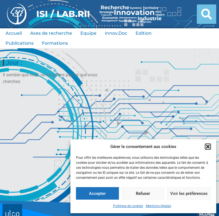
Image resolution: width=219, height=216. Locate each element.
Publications (20, 43)
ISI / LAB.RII (63, 14)
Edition (144, 33)
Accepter (97, 193)
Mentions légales (158, 206)
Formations (55, 43)
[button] (208, 146)
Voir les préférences (189, 193)
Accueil (14, 33)
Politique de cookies (128, 206)
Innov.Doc (116, 33)
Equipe (88, 33)
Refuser (143, 193)
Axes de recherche (51, 33)
